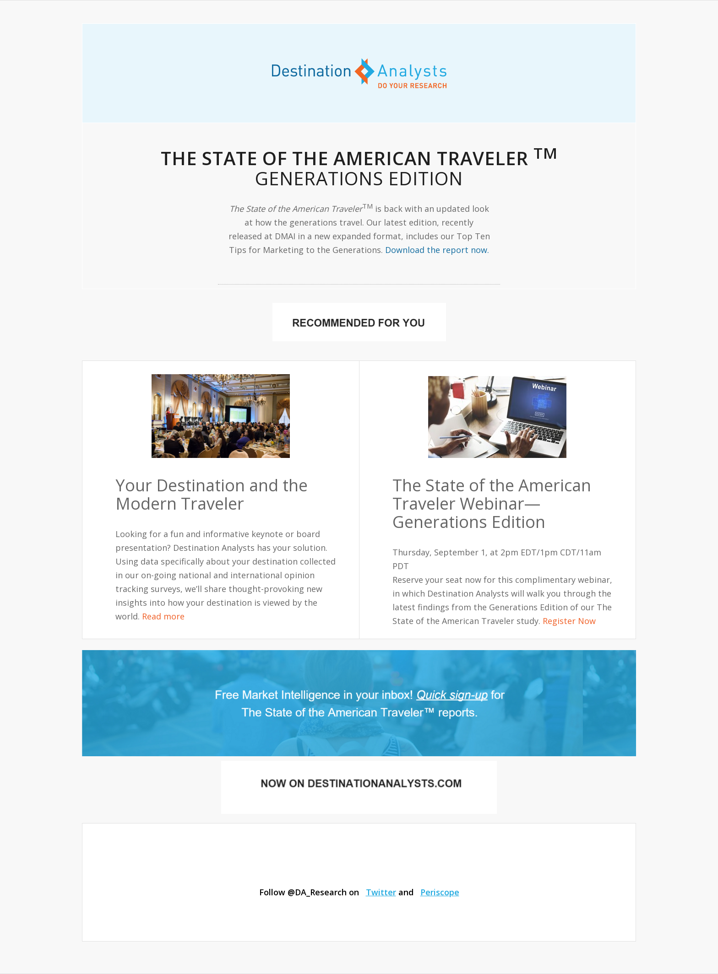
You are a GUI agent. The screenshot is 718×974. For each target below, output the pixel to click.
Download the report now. (437, 249)
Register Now (569, 620)
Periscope (439, 892)
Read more (163, 616)
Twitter (381, 892)
